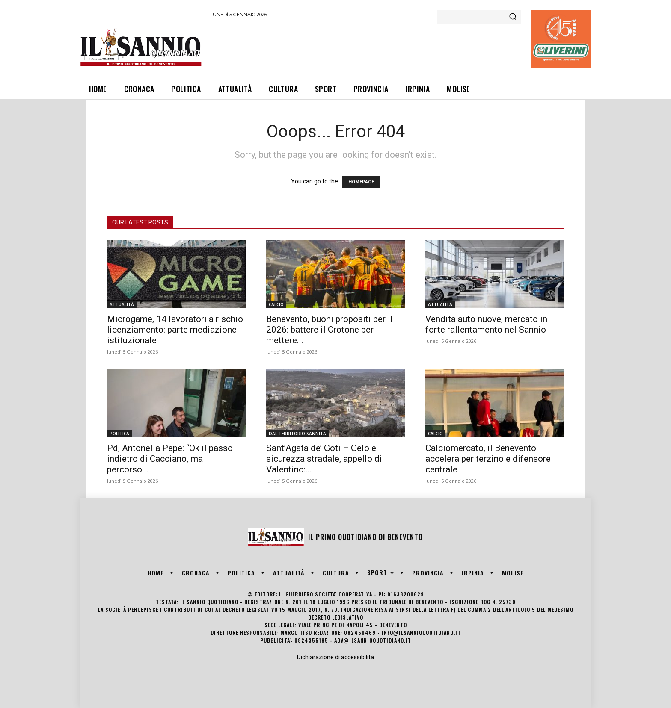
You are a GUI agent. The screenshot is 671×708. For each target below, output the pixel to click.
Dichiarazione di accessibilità (335, 657)
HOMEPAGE (361, 182)
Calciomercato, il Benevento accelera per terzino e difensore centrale (488, 459)
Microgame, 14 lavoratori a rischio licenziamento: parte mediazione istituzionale (175, 329)
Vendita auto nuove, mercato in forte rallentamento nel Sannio (486, 324)
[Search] (513, 17)
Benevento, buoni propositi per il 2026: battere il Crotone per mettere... (329, 329)
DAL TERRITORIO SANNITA (297, 434)
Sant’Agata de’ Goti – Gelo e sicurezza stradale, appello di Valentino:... (324, 459)
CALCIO (276, 304)
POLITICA (119, 434)
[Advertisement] (366, 46)
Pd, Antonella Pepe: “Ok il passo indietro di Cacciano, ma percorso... (170, 459)
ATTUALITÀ (122, 304)
